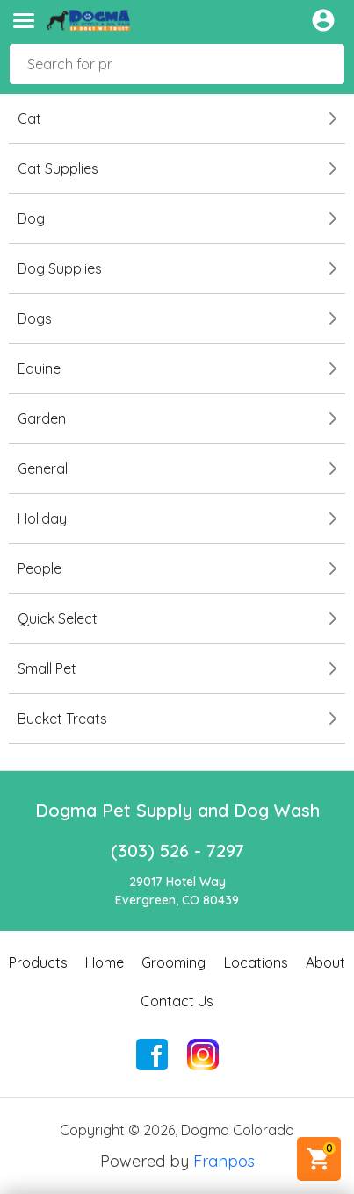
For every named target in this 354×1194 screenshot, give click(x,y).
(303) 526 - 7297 (177, 851)
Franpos (224, 1161)
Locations (256, 962)
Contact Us (177, 1001)
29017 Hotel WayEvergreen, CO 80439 (177, 891)
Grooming (173, 962)
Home (104, 962)
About (325, 962)
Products (38, 962)
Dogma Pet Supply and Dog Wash (177, 810)
